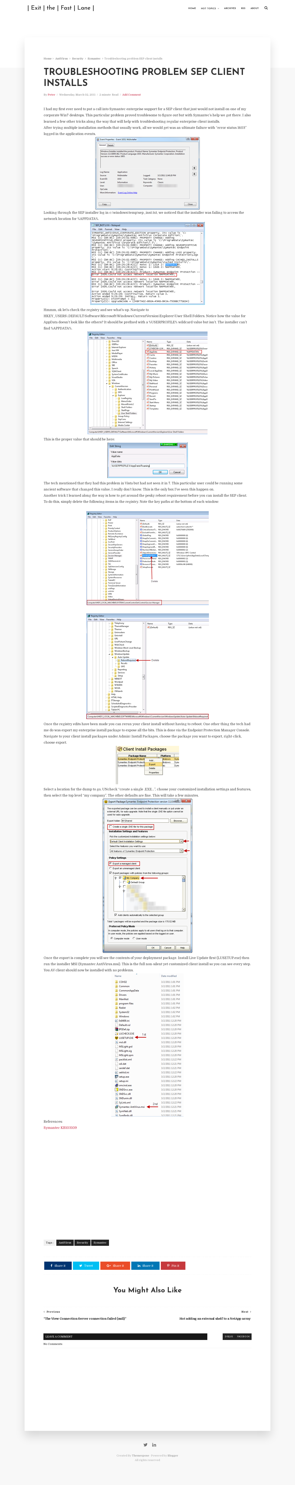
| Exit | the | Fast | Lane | (63, 8)
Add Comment (133, 96)
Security (79, 59)
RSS (241, 8)
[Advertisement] (147, 1184)
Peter (53, 96)
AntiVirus (63, 59)
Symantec (95, 59)
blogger (213, 1339)
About (252, 8)
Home (189, 8)
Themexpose (140, 1460)
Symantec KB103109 (61, 1130)
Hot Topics (206, 8)
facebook (241, 1339)
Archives (228, 8)
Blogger (173, 1460)
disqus (227, 1339)
